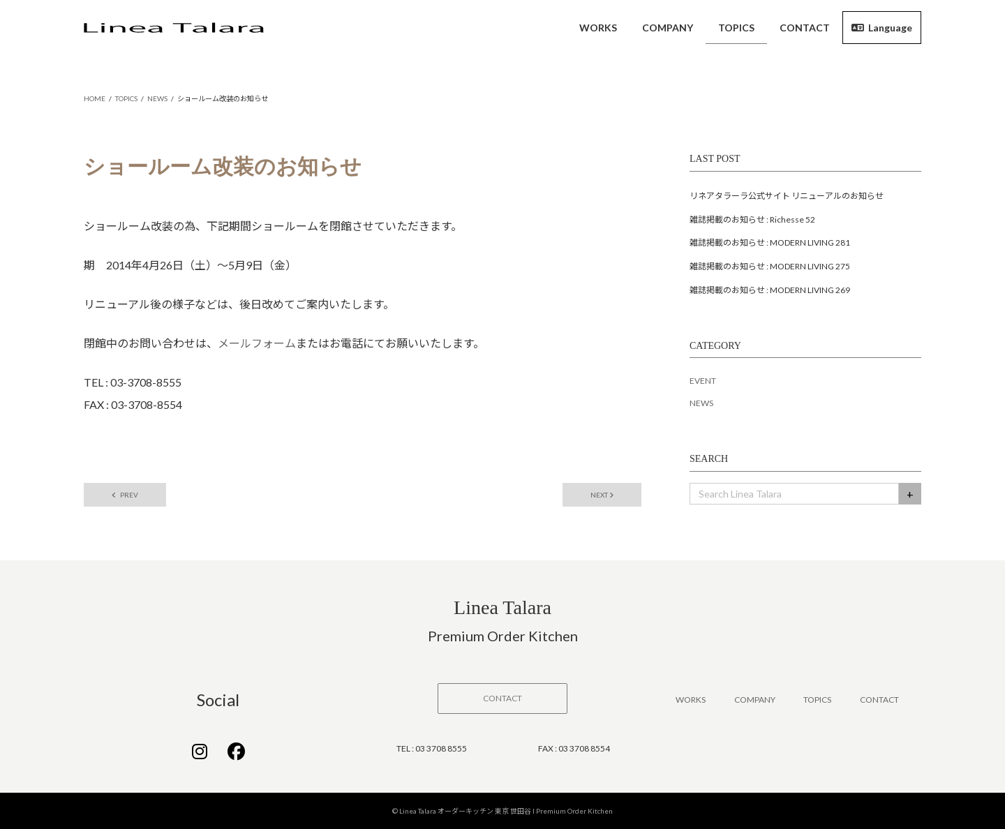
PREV (125, 495)
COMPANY (754, 699)
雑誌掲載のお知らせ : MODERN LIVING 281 (770, 242)
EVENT (703, 380)
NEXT (601, 495)
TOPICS (817, 699)
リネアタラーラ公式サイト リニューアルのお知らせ (787, 196)
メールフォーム (257, 343)
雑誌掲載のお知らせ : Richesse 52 (752, 219)
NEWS (701, 403)
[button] (502, 698)
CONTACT (879, 699)
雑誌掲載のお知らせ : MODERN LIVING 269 (770, 290)
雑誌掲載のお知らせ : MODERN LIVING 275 (770, 266)
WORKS (691, 699)
